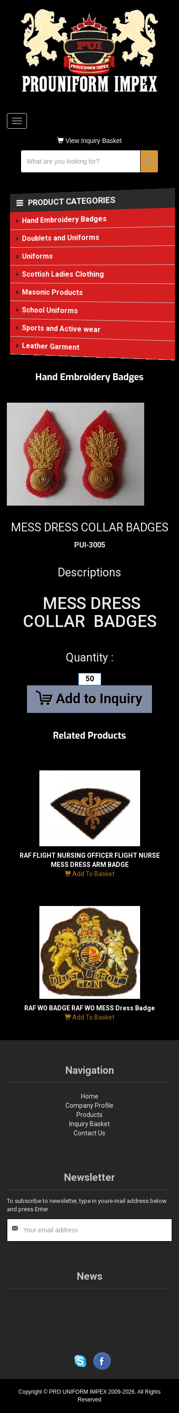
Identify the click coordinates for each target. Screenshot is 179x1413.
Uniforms (37, 256)
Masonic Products (52, 292)
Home (89, 1096)
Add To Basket (89, 873)
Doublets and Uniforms (60, 238)
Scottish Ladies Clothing (63, 274)
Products (89, 1114)
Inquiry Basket (89, 1124)
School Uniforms (50, 310)
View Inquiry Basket (89, 140)
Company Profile (89, 1105)
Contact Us (89, 1133)
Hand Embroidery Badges (64, 219)
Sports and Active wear (61, 329)
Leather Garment (50, 347)
